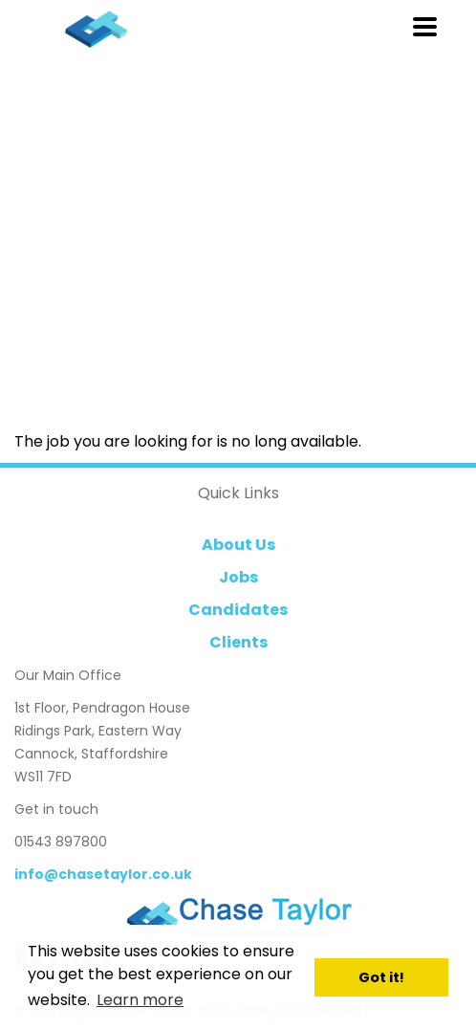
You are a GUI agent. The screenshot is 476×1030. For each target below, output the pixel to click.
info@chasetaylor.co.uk (103, 874)
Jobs (238, 577)
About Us (238, 545)
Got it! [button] (381, 977)
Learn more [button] (140, 1000)
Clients (238, 642)
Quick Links (238, 493)
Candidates (238, 610)
